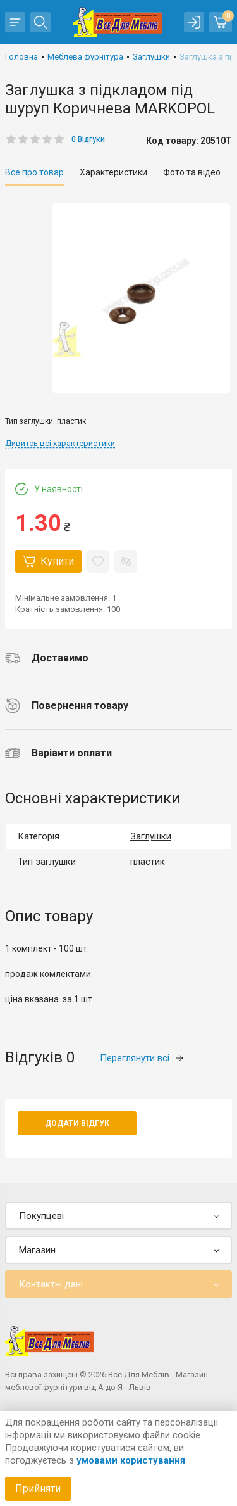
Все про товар (34, 172)
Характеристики (113, 172)
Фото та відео (192, 172)
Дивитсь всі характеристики (60, 443)
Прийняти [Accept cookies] (38, 1489)
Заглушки (150, 836)
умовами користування (130, 1460)
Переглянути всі (141, 1058)
